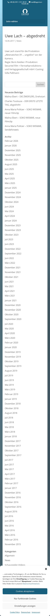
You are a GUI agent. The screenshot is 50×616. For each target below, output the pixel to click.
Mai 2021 (9, 286)
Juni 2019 (9, 380)
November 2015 (13, 544)
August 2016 (11, 511)
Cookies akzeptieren (25, 591)
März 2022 (10, 262)
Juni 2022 (9, 258)
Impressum (36, 612)
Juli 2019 (9, 375)
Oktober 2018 (11, 408)
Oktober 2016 (11, 502)
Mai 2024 (9, 211)
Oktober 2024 (11, 201)
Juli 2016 (9, 516)
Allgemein (10, 555)
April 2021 (10, 291)
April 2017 (10, 474)
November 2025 (13, 155)
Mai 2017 (9, 469)
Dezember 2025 (13, 150)
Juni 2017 (9, 464)
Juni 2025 (9, 169)
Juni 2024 (9, 206)
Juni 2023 (9, 244)
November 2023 (13, 230)
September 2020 (13, 319)
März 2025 (10, 183)
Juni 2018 (9, 422)
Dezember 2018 (13, 403)
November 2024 (13, 197)
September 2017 (13, 455)
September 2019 (13, 366)
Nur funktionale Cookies (25, 598)
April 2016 (10, 530)
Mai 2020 (9, 328)
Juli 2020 (9, 323)
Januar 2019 (11, 399)
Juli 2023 (9, 239)
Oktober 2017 (11, 450)
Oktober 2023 (11, 234)
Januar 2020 (11, 347)
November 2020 (13, 309)
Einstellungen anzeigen (25, 606)
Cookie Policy (15, 612)
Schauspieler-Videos (15, 564)
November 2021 (13, 272)
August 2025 (11, 164)
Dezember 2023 (13, 225)
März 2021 (10, 295)
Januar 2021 (11, 300)
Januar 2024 (11, 220)
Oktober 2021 (11, 277)
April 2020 (10, 333)
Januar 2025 (11, 187)
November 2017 (13, 445)
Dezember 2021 (13, 267)
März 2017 (10, 478)
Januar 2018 (11, 436)
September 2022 (13, 253)
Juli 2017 (9, 459)
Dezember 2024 (13, 192)
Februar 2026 (11, 140)
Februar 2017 (11, 483)
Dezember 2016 (13, 492)
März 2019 (10, 389)
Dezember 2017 (13, 441)
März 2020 (10, 337)
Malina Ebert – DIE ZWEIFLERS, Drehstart (25, 96)
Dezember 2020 (13, 305)
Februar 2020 (11, 342)
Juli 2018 (9, 417)
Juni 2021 (9, 281)
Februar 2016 (11, 539)
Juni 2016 (9, 520)
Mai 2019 (9, 384)
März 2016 (10, 534)
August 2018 (11, 413)
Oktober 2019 (11, 361)
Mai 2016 (9, 525)
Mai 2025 (9, 173)
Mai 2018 (9, 427)
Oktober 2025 (11, 159)
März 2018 (10, 431)
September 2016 (13, 506)
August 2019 (11, 370)
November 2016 (13, 497)
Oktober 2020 (11, 314)
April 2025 (10, 178)
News (19, 41)
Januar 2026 (11, 145)
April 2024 (10, 215)
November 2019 (13, 356)
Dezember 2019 (13, 352)
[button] (46, 569)
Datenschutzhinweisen (31, 584)
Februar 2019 (11, 394)
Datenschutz (25, 612)
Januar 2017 (11, 488)
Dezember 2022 (13, 248)
